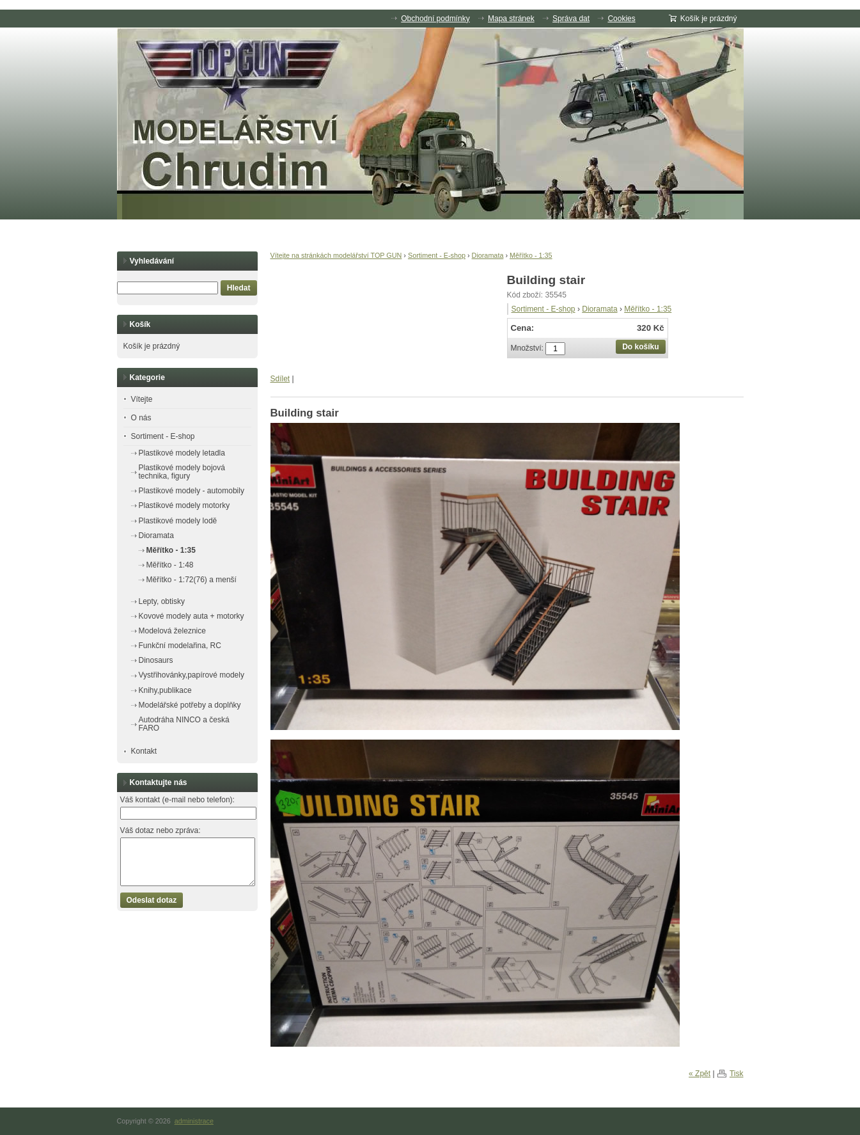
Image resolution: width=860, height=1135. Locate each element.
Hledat (239, 287)
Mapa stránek (511, 18)
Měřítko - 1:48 (170, 564)
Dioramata (488, 255)
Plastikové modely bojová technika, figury (182, 471)
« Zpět (699, 1073)
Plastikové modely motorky (184, 505)
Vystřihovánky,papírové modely (191, 675)
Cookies (621, 18)
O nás (141, 417)
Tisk (737, 1073)
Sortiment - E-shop (436, 255)
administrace (194, 1121)
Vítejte (142, 399)
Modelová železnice (172, 630)
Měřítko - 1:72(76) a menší (191, 579)
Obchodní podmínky (435, 18)
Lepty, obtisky (162, 601)
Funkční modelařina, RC (180, 645)
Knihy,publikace (165, 690)
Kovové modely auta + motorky (191, 616)
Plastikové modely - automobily (191, 490)
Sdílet (280, 378)
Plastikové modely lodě (178, 520)
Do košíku (640, 346)
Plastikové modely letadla (182, 452)
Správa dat (571, 18)
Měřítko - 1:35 (531, 255)
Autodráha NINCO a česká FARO (184, 724)
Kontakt (144, 751)
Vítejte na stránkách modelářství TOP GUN (336, 255)
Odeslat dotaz (152, 900)
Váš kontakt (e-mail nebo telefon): (177, 799)
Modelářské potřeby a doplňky (190, 705)
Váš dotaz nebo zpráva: (160, 830)
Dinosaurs (156, 660)
